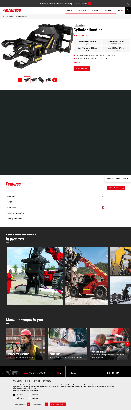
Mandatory (19, 395)
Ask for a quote (82, 68)
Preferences (20, 398)
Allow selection (40, 404)
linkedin (116, 373)
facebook (107, 373)
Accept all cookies (58, 404)
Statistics (35, 395)
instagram (112, 373)
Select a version (83, 3)
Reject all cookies (22, 404)
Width (87, 50)
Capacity (87, 43)
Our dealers (108, 10)
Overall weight (116, 50)
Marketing (35, 398)
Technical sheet (79, 35)
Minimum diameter (116, 43)
